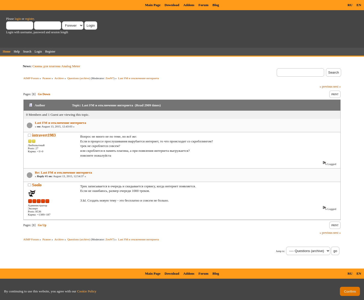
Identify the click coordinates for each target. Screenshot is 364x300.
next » (337, 86)
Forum (203, 5)
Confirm (350, 291)
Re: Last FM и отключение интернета (63, 172)
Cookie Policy (86, 291)
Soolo (36, 185)
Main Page (152, 5)
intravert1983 (44, 135)
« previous (326, 86)
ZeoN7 (110, 78)
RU (350, 5)
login (18, 19)
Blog (215, 5)
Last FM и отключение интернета (60, 123)
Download (171, 5)
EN (358, 5)
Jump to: (280, 251)
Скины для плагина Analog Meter (56, 66)
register (29, 19)
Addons (188, 5)
